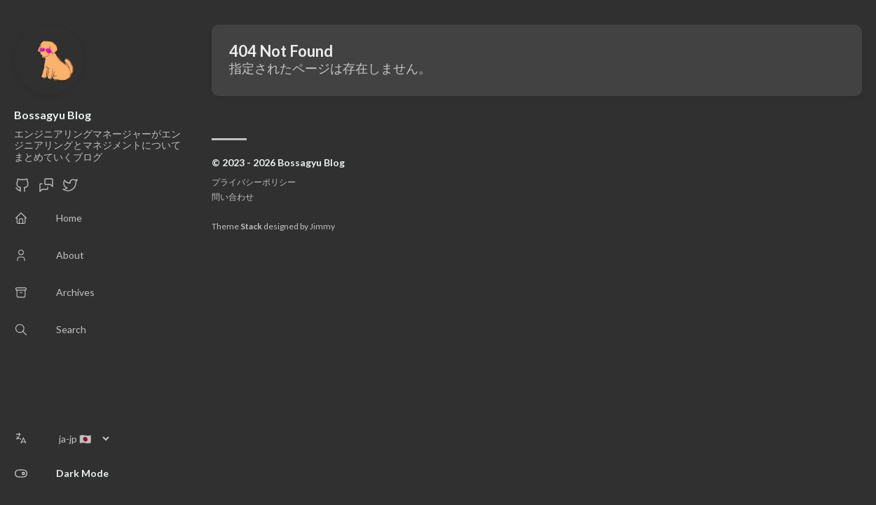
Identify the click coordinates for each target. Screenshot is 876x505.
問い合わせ (233, 196)
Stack (251, 226)
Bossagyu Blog (52, 114)
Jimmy (322, 226)
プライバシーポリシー (254, 182)
